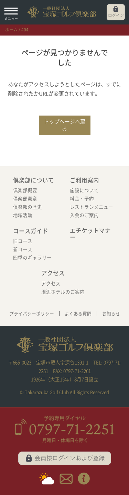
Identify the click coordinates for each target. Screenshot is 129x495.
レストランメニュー (91, 207)
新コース (22, 249)
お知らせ (111, 313)
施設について (84, 190)
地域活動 (22, 215)
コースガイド (30, 231)
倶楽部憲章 (25, 198)
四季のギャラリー (32, 257)
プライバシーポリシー (31, 313)
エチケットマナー (90, 234)
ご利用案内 (84, 180)
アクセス (53, 273)
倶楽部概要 (25, 190)
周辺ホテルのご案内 (63, 291)
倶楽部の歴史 (27, 207)
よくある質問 (78, 313)
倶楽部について (33, 180)
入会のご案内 (84, 215)
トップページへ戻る (64, 125)
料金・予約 (82, 198)
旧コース (22, 241)
